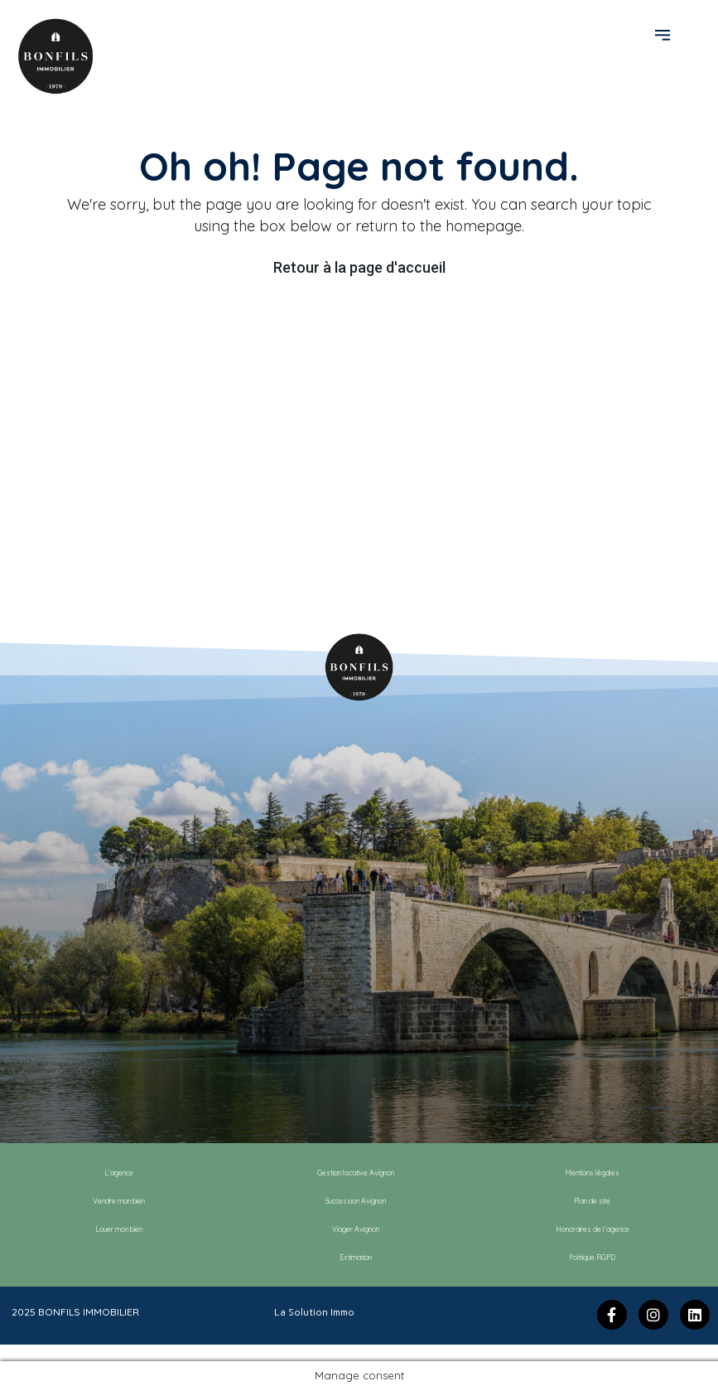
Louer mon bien (118, 1228)
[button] (664, 34)
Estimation (356, 1257)
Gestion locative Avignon (355, 1172)
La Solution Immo (314, 1312)
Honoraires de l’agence (592, 1228)
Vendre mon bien (119, 1200)
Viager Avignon (355, 1228)
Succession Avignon (355, 1200)
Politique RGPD (592, 1257)
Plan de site (592, 1200)
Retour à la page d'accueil (359, 267)
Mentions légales (592, 1172)
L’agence (118, 1172)
